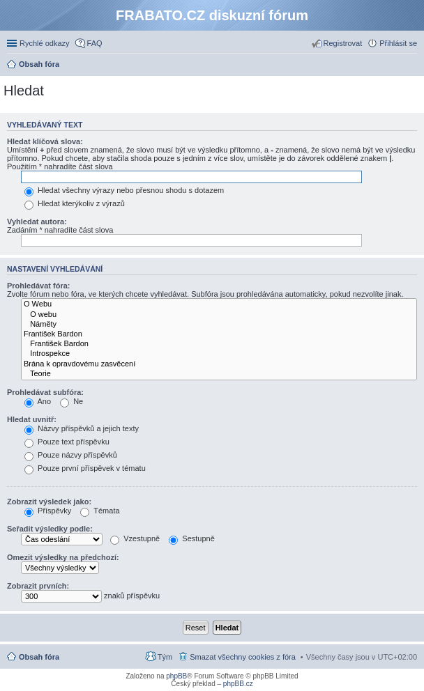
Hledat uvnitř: (31, 419)
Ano (37, 401)
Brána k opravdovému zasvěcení (219, 364)
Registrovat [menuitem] (343, 43)
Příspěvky (47, 510)
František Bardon (219, 334)
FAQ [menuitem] (95, 43)
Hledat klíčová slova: (45, 141)
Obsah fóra (39, 657)
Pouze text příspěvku (66, 441)
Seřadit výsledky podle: (50, 529)
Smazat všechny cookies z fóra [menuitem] (243, 657)
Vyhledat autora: (37, 221)
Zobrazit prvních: (38, 586)
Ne (71, 401)
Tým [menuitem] (165, 657)
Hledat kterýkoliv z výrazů (74, 203)
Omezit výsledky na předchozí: (63, 557)
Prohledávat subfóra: (45, 392)
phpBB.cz (238, 684)
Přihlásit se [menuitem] (398, 43)
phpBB (176, 676)
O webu (219, 315)
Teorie (219, 374)
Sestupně (192, 538)
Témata (99, 510)
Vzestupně (135, 538)
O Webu (219, 304)
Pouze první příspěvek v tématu (85, 468)
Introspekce (219, 354)
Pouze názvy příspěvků (70, 455)
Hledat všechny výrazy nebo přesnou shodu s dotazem (124, 190)
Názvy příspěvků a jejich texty (81, 428)
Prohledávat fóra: (38, 285)
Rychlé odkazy (45, 43)
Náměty (219, 324)
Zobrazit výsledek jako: (49, 501)
